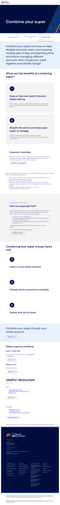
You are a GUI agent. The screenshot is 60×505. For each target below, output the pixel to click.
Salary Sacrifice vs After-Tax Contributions (19, 412)
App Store (31, 354)
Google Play (10, 356)
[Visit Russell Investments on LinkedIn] (10, 449)
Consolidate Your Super (15, 409)
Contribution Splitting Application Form (19, 391)
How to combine (46, 37)
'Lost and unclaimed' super (30, 37)
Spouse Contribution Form (15, 389)
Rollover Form (12, 392)
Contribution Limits (14, 411)
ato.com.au (51, 424)
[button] (58, 2)
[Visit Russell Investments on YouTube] (8, 449)
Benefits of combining (14, 37)
